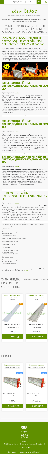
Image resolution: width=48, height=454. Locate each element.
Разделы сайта (6, 19)
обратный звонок (46, 2)
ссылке (17, 93)
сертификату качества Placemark (29, 452)
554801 (17, 2)
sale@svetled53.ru (28, 2)
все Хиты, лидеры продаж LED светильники (36, 279)
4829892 (24, 436)
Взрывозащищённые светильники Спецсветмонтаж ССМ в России (29, 19)
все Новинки (44, 356)
